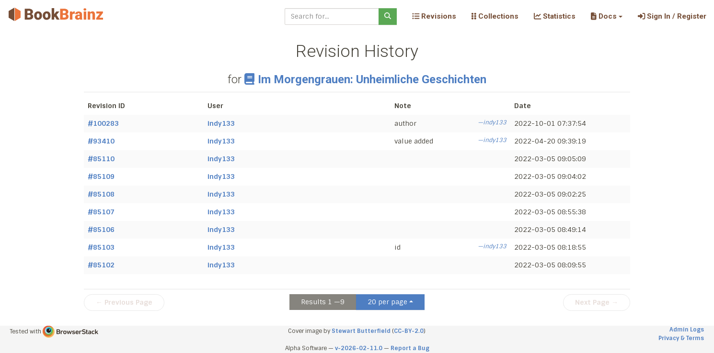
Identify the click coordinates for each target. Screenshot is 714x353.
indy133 (221, 123)
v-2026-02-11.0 (358, 348)
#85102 (101, 265)
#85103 (101, 247)
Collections (495, 16)
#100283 (103, 123)
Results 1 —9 (323, 302)
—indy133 (492, 122)
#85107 (101, 212)
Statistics (555, 16)
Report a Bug (410, 348)
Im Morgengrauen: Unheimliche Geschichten (365, 79)
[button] (606, 16)
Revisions (434, 16)
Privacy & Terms (681, 338)
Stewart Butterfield (361, 331)
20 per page (387, 302)
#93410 (101, 141)
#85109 (101, 176)
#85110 (101, 158)
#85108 (101, 194)
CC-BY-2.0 (409, 331)
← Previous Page (124, 302)
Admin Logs (686, 329)
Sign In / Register (672, 16)
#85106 (101, 229)
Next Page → (596, 302)
